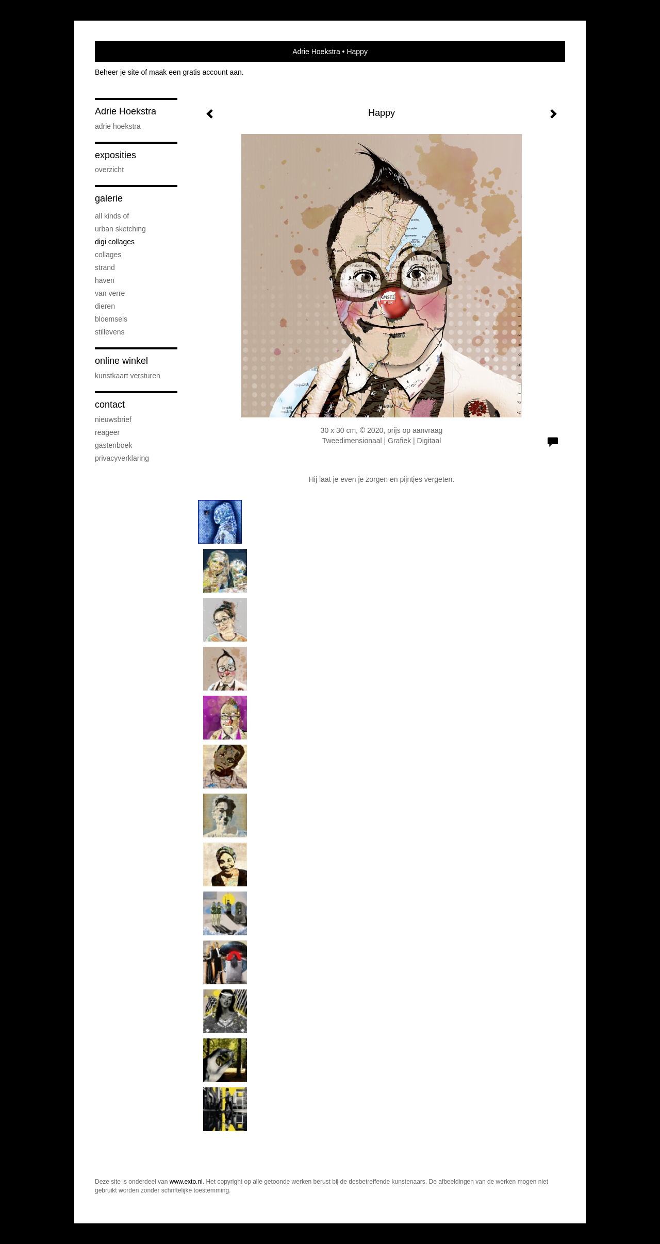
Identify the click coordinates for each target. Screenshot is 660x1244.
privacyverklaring (122, 458)
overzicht (109, 169)
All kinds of (112, 216)
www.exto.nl (186, 1181)
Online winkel (121, 361)
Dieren (105, 306)
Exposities (115, 155)
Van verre (110, 293)
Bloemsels (111, 319)
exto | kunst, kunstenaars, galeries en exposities (124, 51)
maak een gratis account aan (195, 72)
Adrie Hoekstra (316, 51)
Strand (105, 267)
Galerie (109, 198)
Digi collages (115, 242)
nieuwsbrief (113, 419)
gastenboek (113, 445)
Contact (110, 404)
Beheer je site (117, 72)
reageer (107, 432)
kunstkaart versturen (127, 376)
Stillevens (110, 332)
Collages (108, 254)
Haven (104, 280)
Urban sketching (120, 229)
